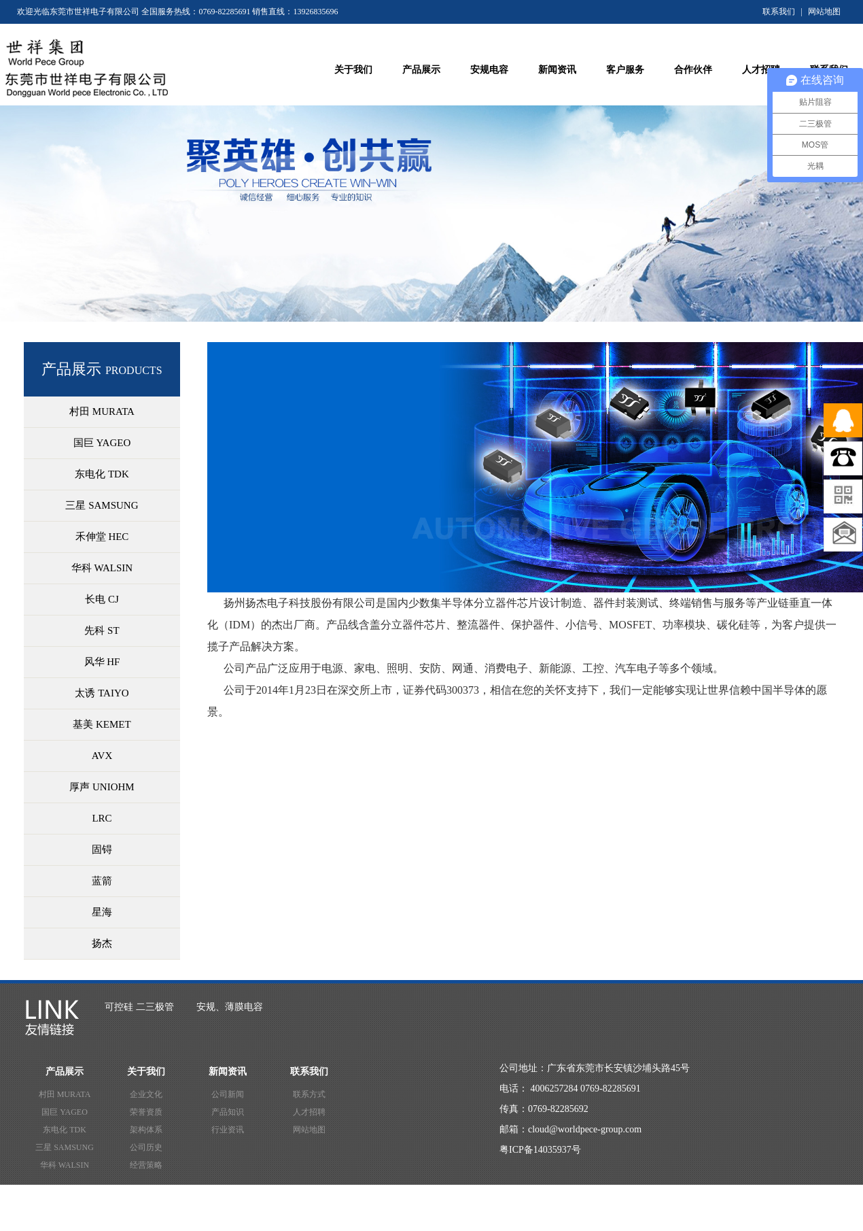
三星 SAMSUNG (64, 1147)
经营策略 (146, 1165)
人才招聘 (309, 1112)
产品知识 (227, 1112)
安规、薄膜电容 (229, 1007)
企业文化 (146, 1094)
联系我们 (778, 11)
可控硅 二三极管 (139, 1007)
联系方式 (309, 1094)
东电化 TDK (64, 1129)
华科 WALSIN (64, 1165)
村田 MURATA (65, 1094)
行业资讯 (227, 1129)
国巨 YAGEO (64, 1112)
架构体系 (146, 1129)
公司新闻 (227, 1094)
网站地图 (824, 11)
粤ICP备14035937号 (540, 1150)
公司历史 (146, 1147)
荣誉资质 (146, 1112)
